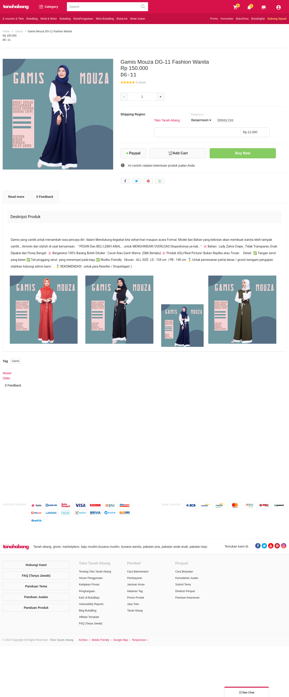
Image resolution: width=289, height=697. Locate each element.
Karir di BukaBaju (89, 597)
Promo (214, 18)
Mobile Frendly (100, 639)
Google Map (120, 639)
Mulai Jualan (137, 18)
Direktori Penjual (185, 591)
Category (48, 6)
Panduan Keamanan (187, 597)
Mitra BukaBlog (105, 18)
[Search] (102, 6)
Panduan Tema (36, 586)
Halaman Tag (135, 591)
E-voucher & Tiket (13, 18)
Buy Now (242, 153)
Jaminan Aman (136, 584)
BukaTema (242, 18)
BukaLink (121, 18)
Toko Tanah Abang (167, 120)
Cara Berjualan (184, 571)
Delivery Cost (225, 120)
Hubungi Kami (36, 564)
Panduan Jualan (36, 597)
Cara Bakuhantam (138, 571)
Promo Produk (135, 597)
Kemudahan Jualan (186, 578)
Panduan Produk (36, 607)
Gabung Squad (276, 18)
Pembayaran (134, 578)
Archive (82, 639)
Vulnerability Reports (91, 603)
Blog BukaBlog (87, 610)
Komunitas (227, 18)
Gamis (16, 361)
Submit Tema (183, 584)
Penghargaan (87, 591)
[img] (235, 7)
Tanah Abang (135, 610)
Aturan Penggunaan (91, 578)
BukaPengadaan (83, 18)
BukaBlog (32, 18)
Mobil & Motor (48, 18)
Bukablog (65, 18)
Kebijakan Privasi (89, 584)
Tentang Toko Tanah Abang (95, 571)
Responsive (139, 639)
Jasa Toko (133, 603)
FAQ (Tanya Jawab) (36, 575)
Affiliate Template (89, 617)
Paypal (133, 153)
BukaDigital (258, 18)
